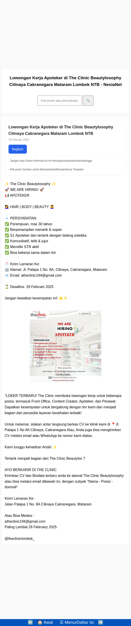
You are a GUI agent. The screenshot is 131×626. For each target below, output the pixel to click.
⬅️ (30, 622)
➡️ (100, 622)
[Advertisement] (65, 33)
